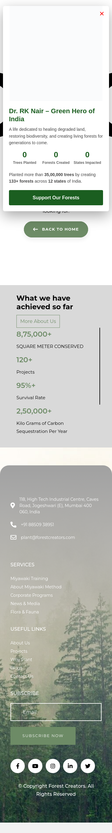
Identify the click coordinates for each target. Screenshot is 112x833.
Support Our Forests (56, 197)
